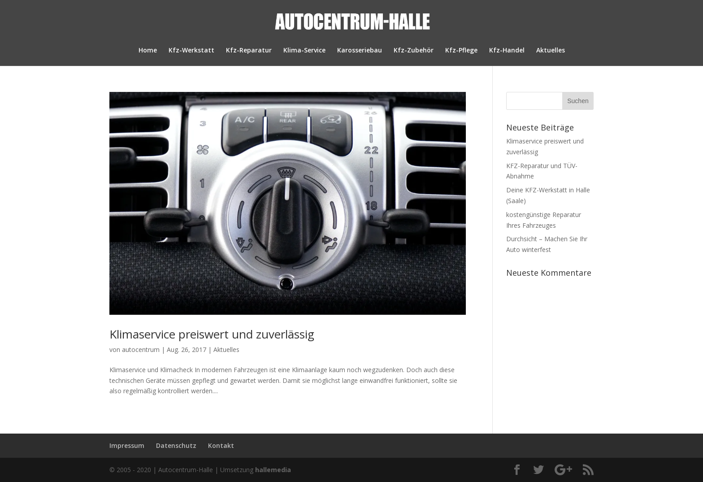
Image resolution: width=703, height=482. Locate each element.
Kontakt (221, 445)
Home (148, 50)
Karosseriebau (359, 50)
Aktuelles (550, 50)
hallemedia (273, 469)
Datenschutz (176, 445)
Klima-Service (304, 50)
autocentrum (141, 349)
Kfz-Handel (507, 50)
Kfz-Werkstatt (191, 50)
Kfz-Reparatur (249, 50)
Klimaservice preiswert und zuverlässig (211, 334)
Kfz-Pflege (461, 50)
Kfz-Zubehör (414, 50)
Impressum (126, 445)
